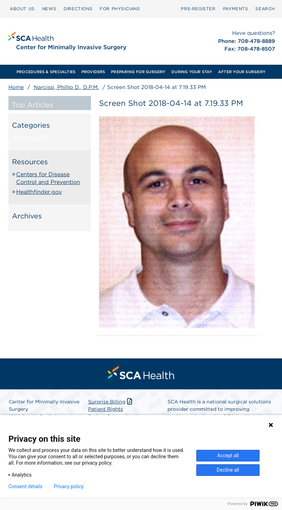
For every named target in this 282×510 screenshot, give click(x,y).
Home (16, 87)
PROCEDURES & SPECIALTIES (46, 71)
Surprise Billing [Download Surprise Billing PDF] (110, 401)
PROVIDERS (93, 71)
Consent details (25, 486)
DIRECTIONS (78, 8)
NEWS (49, 8)
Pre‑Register (198, 8)
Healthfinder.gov (39, 192)
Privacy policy (69, 486)
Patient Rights (105, 409)
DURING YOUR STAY (191, 71)
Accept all (228, 455)
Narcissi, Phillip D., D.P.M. (66, 87)
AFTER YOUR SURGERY (241, 71)
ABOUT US (22, 8)
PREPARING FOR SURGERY (138, 71)
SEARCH (265, 8)
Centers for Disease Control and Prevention (48, 178)
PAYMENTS (235, 8)
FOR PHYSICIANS (120, 8)
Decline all (228, 470)
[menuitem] (22, 9)
